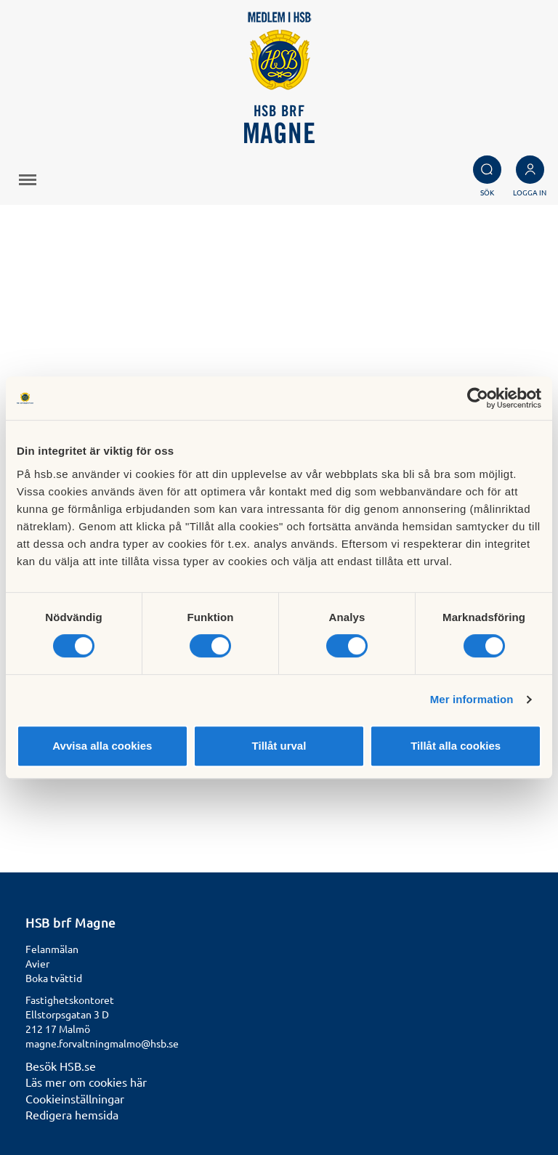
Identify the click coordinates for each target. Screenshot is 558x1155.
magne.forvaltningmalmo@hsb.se (102, 1043)
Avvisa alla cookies (102, 745)
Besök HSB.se (60, 1065)
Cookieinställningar (74, 1098)
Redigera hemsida (71, 1114)
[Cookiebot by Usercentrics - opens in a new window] (477, 398)
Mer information (472, 699)
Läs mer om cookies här (86, 1081)
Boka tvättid (53, 977)
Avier (37, 963)
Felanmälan (51, 948)
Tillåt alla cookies (456, 745)
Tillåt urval (279, 745)
